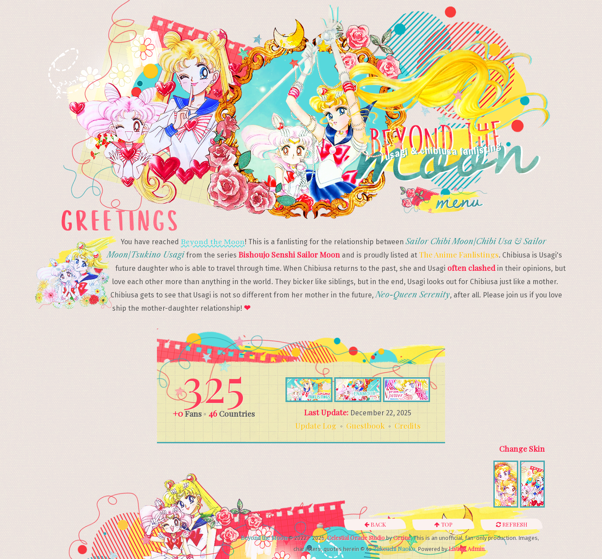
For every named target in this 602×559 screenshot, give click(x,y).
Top (443, 524)
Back (375, 524)
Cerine (402, 537)
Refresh (512, 524)
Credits (408, 425)
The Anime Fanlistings (459, 254)
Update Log (315, 425)
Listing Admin (467, 548)
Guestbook (365, 425)
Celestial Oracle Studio (356, 537)
